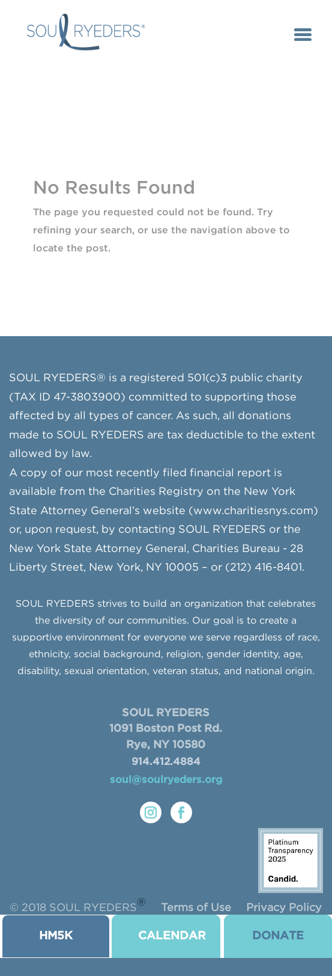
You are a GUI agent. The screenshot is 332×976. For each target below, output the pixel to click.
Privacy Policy (284, 908)
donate (278, 936)
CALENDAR (172, 936)
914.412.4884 (166, 762)
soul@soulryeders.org (166, 780)
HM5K (56, 936)
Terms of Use (196, 908)
